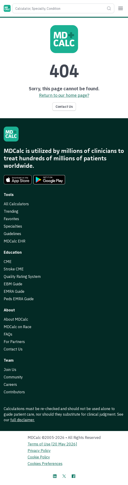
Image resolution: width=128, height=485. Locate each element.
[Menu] (120, 8)
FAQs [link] (8, 334)
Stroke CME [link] (14, 269)
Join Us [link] (10, 369)
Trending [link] (11, 211)
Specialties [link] (13, 226)
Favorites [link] (11, 218)
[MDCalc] (7, 8)
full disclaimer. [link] (22, 420)
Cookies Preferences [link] (45, 463)
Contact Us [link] (13, 349)
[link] (18, 179)
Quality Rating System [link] (22, 276)
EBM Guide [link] (13, 284)
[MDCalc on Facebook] (73, 476)
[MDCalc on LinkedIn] (55, 476)
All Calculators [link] (16, 204)
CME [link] (8, 261)
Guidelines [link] (12, 233)
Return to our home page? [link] (64, 95)
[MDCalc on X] (64, 476)
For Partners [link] (14, 341)
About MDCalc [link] (16, 319)
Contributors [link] (14, 392)
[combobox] (59, 8)
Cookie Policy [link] (39, 457)
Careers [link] (10, 384)
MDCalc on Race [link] (17, 326)
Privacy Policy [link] (39, 450)
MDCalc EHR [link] (14, 241)
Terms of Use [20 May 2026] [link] (52, 444)
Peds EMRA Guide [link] (19, 298)
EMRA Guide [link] (14, 291)
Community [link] (13, 377)
